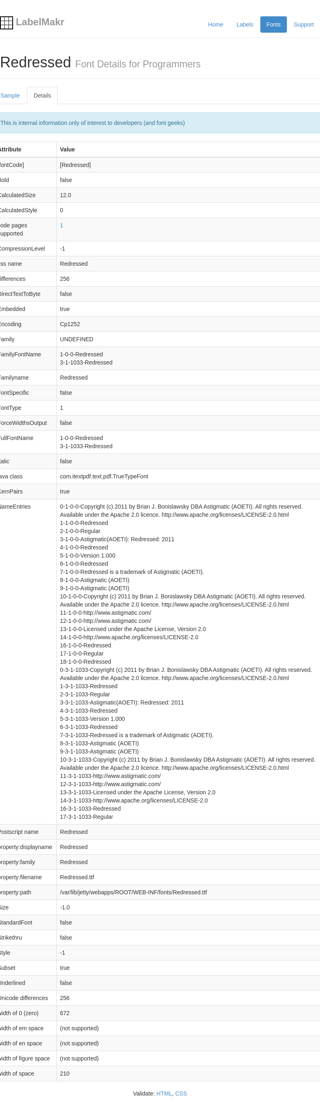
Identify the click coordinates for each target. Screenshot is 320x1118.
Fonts (273, 24)
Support (304, 24)
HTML (164, 1093)
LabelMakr (32, 21)
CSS (181, 1093)
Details (42, 95)
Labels (245, 24)
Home (215, 24)
